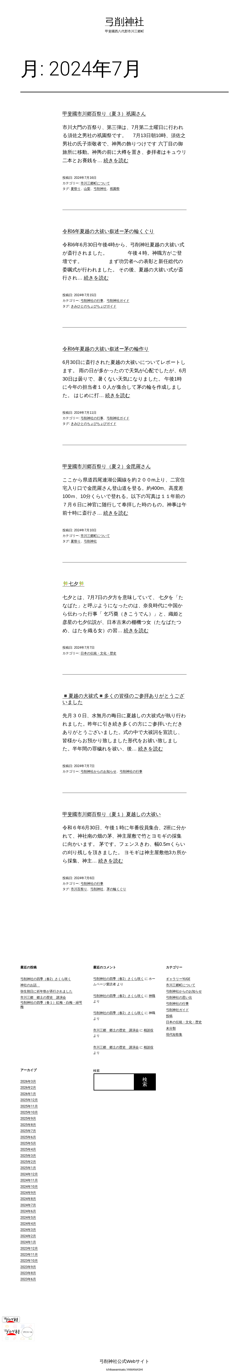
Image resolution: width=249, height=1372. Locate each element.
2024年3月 (28, 1230)
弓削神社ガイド (118, 300)
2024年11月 (29, 1180)
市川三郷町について (95, 183)
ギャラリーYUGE (178, 979)
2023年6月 (28, 1279)
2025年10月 (29, 1112)
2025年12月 (29, 1100)
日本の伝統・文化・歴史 (98, 653)
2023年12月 (29, 1248)
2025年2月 (28, 1162)
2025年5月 (28, 1143)
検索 (96, 1071)
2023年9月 (28, 1267)
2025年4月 (28, 1149)
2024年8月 (28, 1199)
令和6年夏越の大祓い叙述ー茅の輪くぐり (108, 231)
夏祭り (76, 188)
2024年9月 (28, 1193)
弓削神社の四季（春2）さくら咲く (45, 979)
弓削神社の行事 (92, 300)
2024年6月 (28, 1211)
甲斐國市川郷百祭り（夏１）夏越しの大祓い (111, 814)
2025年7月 (28, 1131)
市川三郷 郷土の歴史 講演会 (43, 997)
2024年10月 (29, 1187)
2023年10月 (29, 1261)
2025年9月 (28, 1118)
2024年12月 (29, 1174)
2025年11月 (29, 1106)
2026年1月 (28, 1094)
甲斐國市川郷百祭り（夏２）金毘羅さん (106, 466)
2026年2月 (28, 1087)
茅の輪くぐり (116, 889)
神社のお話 (30, 985)
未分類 (171, 1028)
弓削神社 (124, 21)
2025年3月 (28, 1156)
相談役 (148, 1030)
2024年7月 (28, 1205)
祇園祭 (115, 188)
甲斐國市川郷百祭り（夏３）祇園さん (104, 114)
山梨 (87, 188)
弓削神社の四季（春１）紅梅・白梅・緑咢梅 (51, 1005)
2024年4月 (28, 1224)
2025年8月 (28, 1125)
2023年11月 (29, 1254)
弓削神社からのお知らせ (98, 771)
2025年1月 (28, 1168)
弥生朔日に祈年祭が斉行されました (46, 991)
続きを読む (116, 160)
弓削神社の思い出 (179, 997)
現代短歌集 (174, 1034)
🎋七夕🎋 (73, 584)
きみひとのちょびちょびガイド (93, 306)
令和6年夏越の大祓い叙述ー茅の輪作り (105, 349)
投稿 (169, 1016)
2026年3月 (28, 1081)
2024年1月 (28, 1242)
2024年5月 (28, 1217)
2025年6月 (28, 1137)
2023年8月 (28, 1273)
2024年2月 (28, 1236)
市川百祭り (79, 889)
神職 (152, 996)
